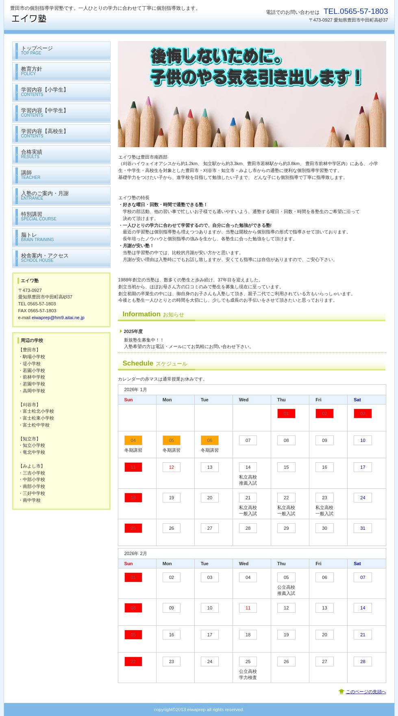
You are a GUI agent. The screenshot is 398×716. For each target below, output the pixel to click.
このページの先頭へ (366, 691)
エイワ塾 (91, 18)
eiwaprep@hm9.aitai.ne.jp (58, 317)
